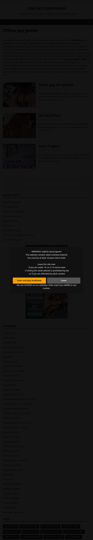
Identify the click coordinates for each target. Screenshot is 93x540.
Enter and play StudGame (29, 280)
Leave (64, 280)
